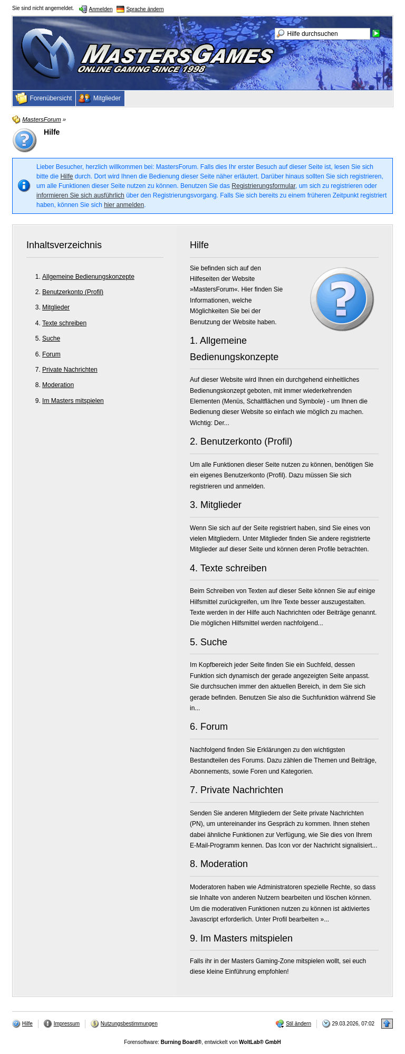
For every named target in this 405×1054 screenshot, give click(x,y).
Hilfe (66, 176)
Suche (51, 338)
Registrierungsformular (263, 186)
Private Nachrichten (70, 369)
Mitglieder (56, 307)
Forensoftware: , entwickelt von (202, 1042)
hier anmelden (124, 205)
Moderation (58, 385)
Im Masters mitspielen (73, 400)
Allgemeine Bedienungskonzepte (88, 276)
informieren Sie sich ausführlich (80, 195)
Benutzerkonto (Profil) (72, 292)
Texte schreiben (64, 323)
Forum (51, 354)
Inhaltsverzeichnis (64, 245)
